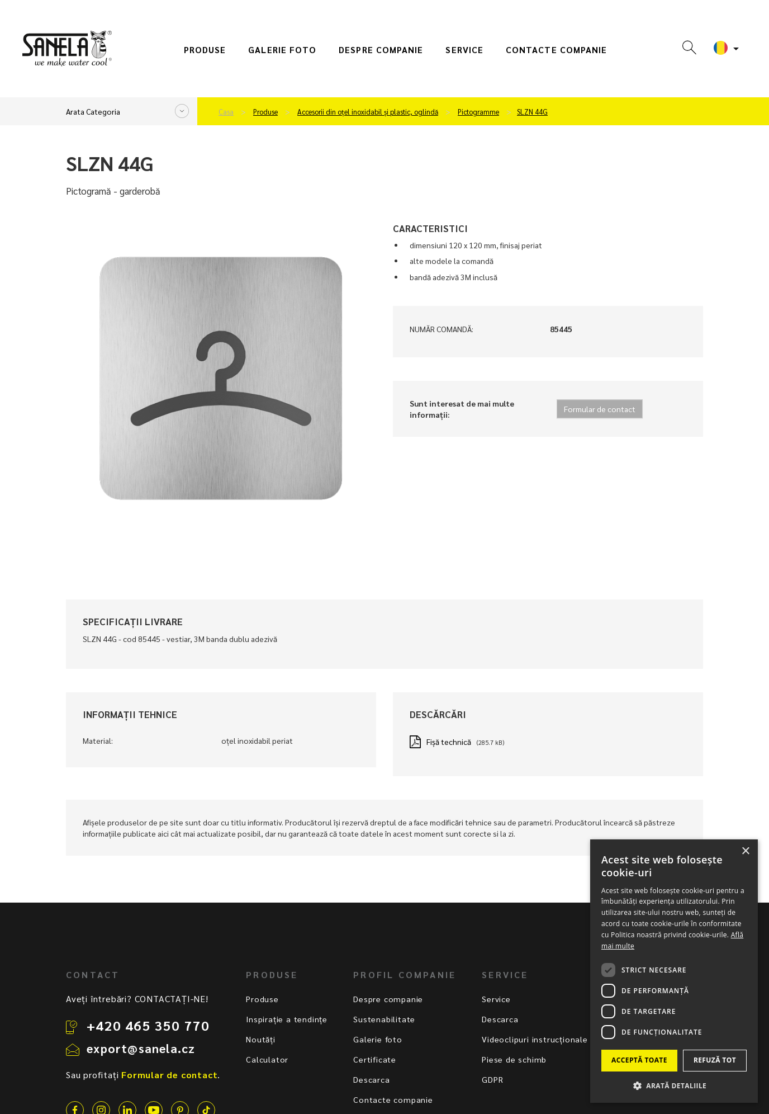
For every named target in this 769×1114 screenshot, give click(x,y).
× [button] (745, 851)
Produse (205, 49)
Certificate (374, 1059)
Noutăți (261, 1039)
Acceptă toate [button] (639, 1060)
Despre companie (381, 49)
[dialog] (674, 971)
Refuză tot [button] (715, 1060)
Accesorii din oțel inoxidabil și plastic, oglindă (367, 111)
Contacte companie (556, 49)
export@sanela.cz (141, 1048)
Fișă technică (448, 742)
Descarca (371, 1079)
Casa (226, 111)
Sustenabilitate (384, 1019)
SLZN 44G (532, 111)
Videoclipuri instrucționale (535, 1039)
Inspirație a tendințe (286, 1019)
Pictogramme (478, 111)
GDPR (492, 1079)
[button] (674, 1085)
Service (464, 49)
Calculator (267, 1059)
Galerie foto (282, 49)
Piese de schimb (514, 1059)
